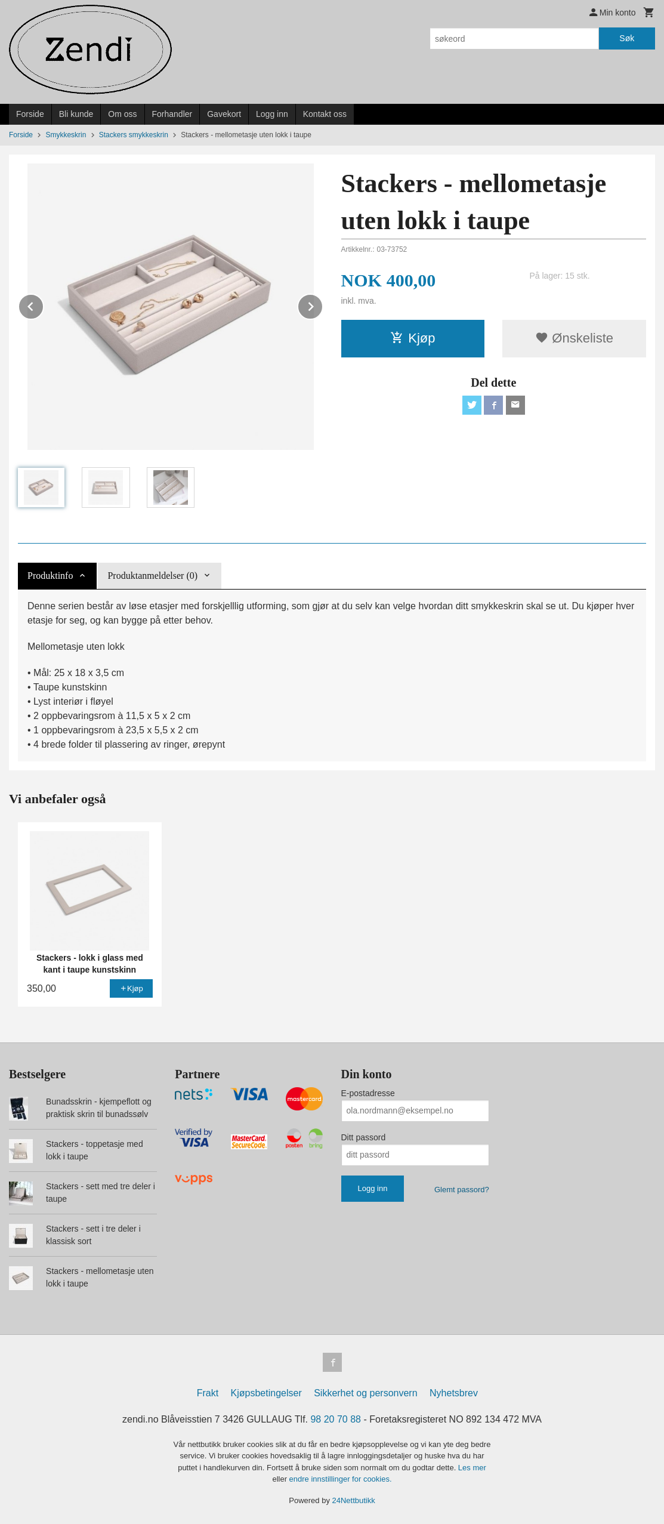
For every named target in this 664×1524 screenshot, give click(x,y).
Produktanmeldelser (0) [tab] (152, 575)
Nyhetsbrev (454, 1393)
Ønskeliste (574, 338)
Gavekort (224, 114)
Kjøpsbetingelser (266, 1393)
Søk (626, 38)
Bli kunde (76, 114)
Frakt (207, 1393)
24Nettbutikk (353, 1500)
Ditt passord (363, 1137)
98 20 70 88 (335, 1419)
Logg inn (272, 114)
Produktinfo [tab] (50, 575)
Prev (43, 304)
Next (322, 304)
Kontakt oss (325, 114)
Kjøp (412, 338)
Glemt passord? (461, 1189)
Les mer (472, 1467)
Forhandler (172, 114)
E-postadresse (368, 1093)
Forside (30, 114)
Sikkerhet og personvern (365, 1393)
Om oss (122, 114)
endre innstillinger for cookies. (340, 1478)
